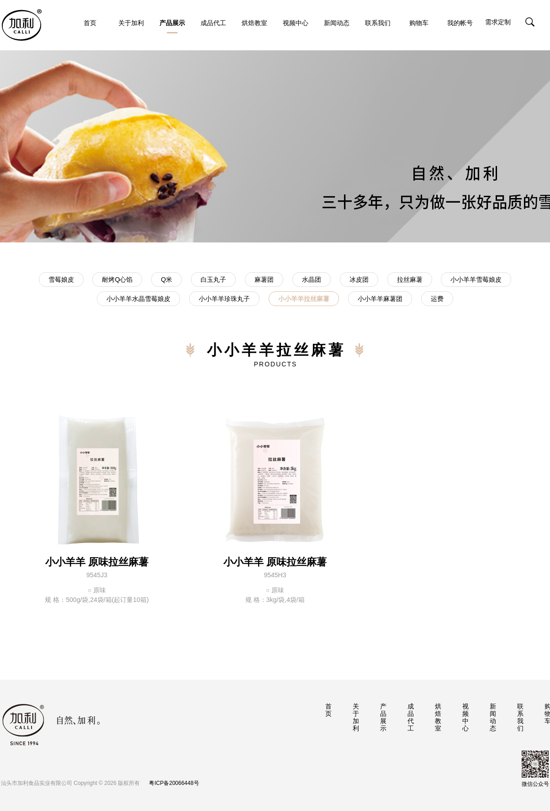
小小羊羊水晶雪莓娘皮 (138, 298)
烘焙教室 (254, 23)
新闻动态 (336, 23)
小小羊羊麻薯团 (380, 298)
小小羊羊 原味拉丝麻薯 (96, 562)
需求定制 (498, 22)
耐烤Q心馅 (117, 279)
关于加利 (131, 23)
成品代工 (213, 23)
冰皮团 (359, 279)
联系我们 (378, 23)
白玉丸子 (213, 279)
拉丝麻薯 (410, 279)
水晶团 (311, 279)
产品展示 (172, 26)
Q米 (166, 279)
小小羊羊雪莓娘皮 (476, 279)
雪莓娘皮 (61, 279)
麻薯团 (264, 279)
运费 (437, 298)
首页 (90, 23)
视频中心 (295, 23)
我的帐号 (460, 23)
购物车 (418, 23)
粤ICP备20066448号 (174, 783)
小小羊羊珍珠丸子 (224, 298)
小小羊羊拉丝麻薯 (303, 298)
